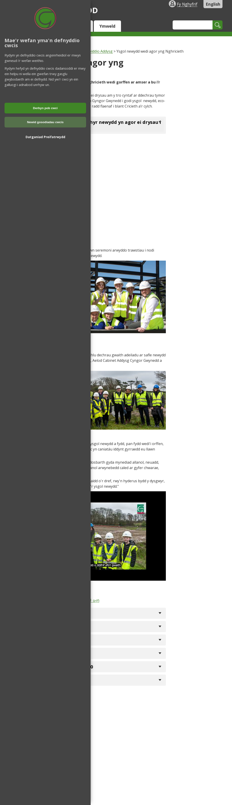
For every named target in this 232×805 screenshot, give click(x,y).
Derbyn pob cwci (45, 108)
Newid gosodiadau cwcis (45, 122)
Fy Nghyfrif (187, 4)
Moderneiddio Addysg (94, 51)
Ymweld (107, 26)
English (213, 4)
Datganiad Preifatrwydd (45, 137)
